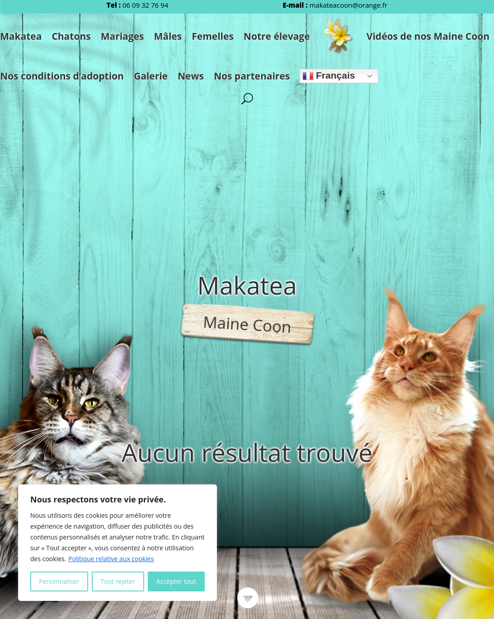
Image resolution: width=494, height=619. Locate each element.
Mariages (122, 36)
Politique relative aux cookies (111, 558)
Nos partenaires (252, 76)
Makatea (21, 36)
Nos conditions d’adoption (62, 76)
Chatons (71, 36)
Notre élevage (277, 36)
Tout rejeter (117, 581)
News (191, 76)
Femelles (213, 36)
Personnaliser (59, 581)
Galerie (151, 76)
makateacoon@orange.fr (348, 4)
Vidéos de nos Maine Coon (428, 36)
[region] (117, 542)
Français (328, 75)
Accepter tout (176, 581)
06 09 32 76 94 (145, 4)
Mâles (168, 36)
